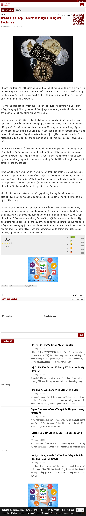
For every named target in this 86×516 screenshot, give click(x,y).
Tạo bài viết (7, 341)
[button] (82, 5)
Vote (82, 238)
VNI (82, 299)
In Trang (2, 295)
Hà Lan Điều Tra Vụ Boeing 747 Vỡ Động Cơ (52, 345)
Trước (62, 14)
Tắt (73, 299)
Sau (68, 14)
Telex (77, 299)
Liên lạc (81, 1)
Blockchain (4, 286)
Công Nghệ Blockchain (30, 286)
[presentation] (17, 327)
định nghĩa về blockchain (16, 286)
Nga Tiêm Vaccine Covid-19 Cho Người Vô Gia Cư (54, 390)
